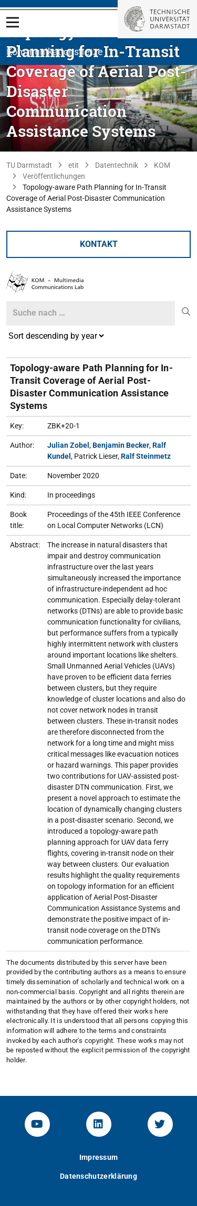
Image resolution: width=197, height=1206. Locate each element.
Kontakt (99, 244)
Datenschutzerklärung (98, 1176)
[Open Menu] (12, 22)
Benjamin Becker (120, 445)
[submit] (186, 312)
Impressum (98, 1157)
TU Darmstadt (29, 165)
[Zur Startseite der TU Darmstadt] (157, 19)
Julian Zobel (68, 445)
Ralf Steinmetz (146, 456)
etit (73, 165)
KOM (162, 165)
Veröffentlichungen (54, 176)
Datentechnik (116, 165)
